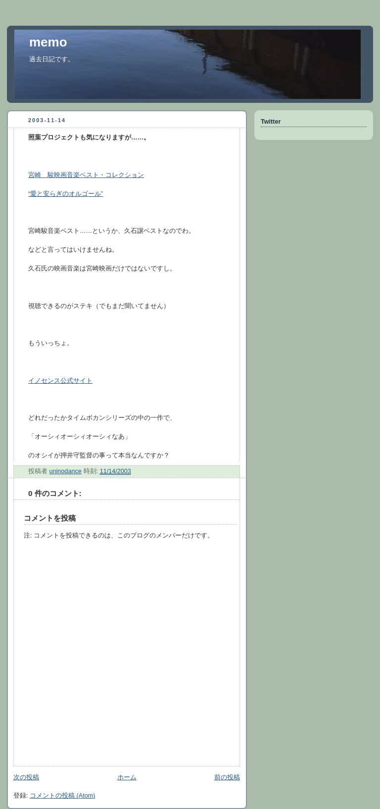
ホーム (127, 777)
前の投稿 (227, 777)
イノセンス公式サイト (60, 380)
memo (48, 42)
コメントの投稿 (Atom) (62, 795)
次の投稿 (26, 777)
